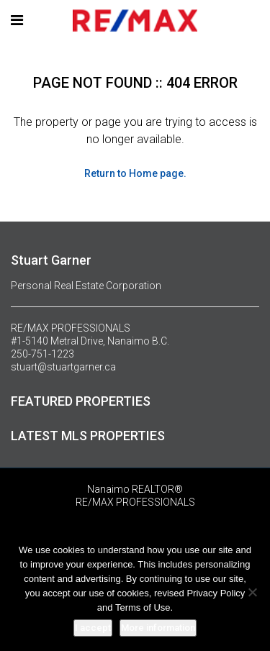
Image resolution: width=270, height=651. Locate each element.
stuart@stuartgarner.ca (63, 367)
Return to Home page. (135, 173)
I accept (93, 627)
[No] (252, 592)
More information (158, 627)
